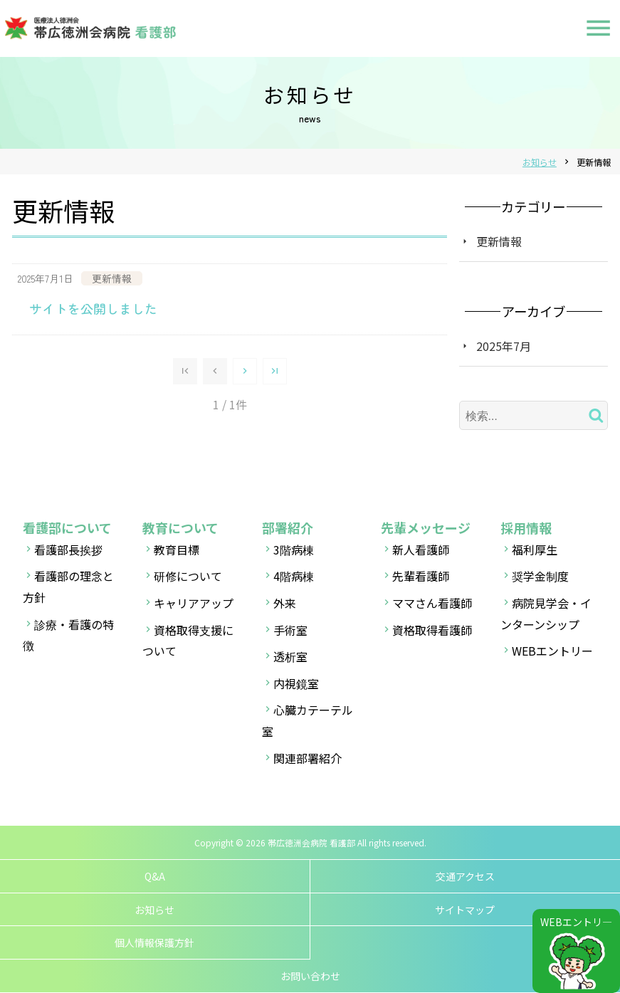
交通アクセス (465, 876)
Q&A (155, 876)
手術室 (290, 630)
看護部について (67, 527)
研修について (188, 575)
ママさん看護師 (432, 602)
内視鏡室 (296, 683)
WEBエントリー (552, 650)
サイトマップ (465, 910)
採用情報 (526, 527)
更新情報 (499, 241)
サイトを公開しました (93, 308)
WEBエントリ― (576, 922)
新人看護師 (420, 549)
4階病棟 (293, 575)
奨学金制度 (540, 575)
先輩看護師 (420, 575)
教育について (180, 527)
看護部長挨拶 (68, 549)
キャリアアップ (193, 602)
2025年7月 (503, 345)
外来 (284, 602)
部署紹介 (287, 527)
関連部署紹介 (307, 758)
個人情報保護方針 (154, 942)
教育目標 (176, 549)
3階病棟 (293, 549)
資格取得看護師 (432, 630)
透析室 (290, 656)
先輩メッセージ (426, 527)
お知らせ (154, 910)
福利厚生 (534, 549)
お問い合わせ (310, 976)
